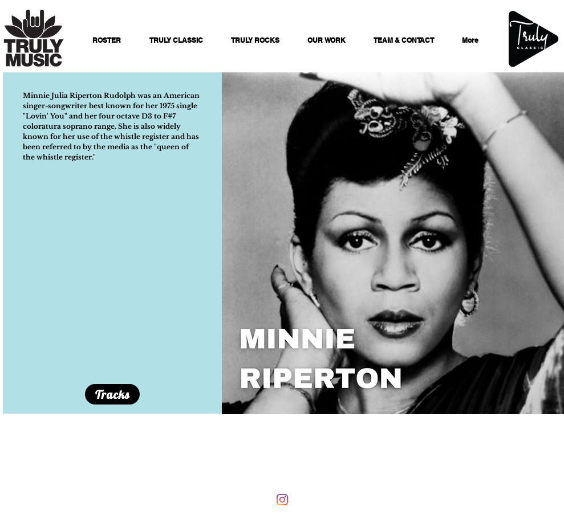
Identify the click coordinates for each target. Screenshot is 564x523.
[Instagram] (282, 499)
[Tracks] (112, 394)
